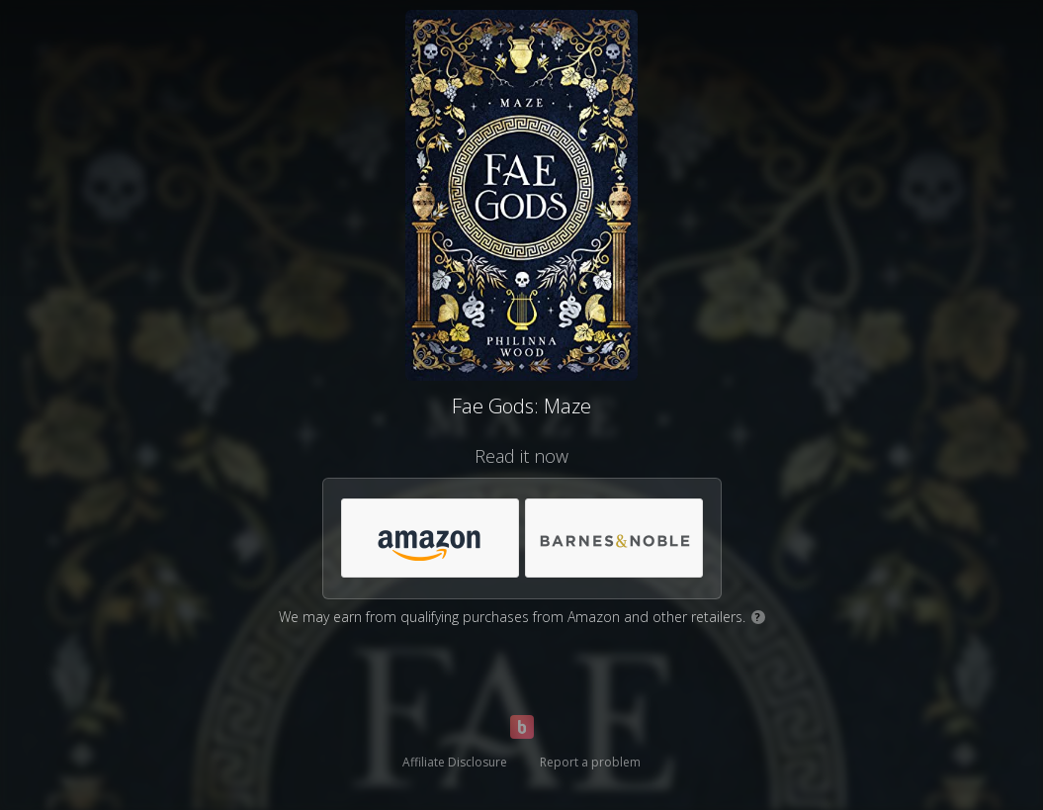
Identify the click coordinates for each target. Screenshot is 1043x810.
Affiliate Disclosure (454, 762)
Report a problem (590, 762)
